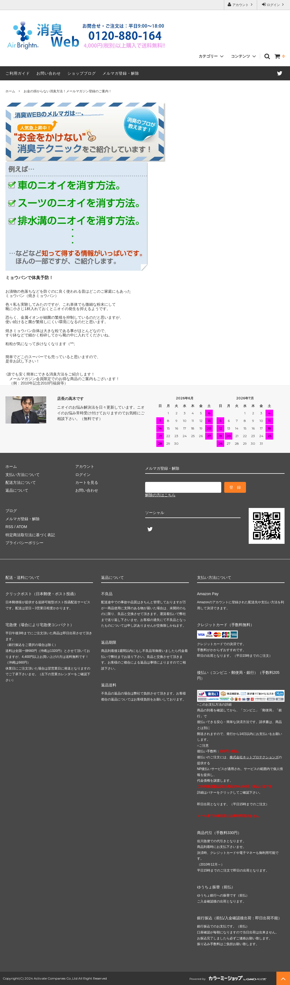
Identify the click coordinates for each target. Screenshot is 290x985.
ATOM (21, 527)
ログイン (273, 4)
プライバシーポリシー (24, 543)
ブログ (11, 511)
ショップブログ (81, 73)
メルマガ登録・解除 (120, 73)
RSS (9, 527)
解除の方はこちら (160, 495)
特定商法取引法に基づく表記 (30, 535)
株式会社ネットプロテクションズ (254, 757)
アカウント (240, 4)
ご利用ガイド (17, 73)
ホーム (10, 91)
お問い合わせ (48, 73)
